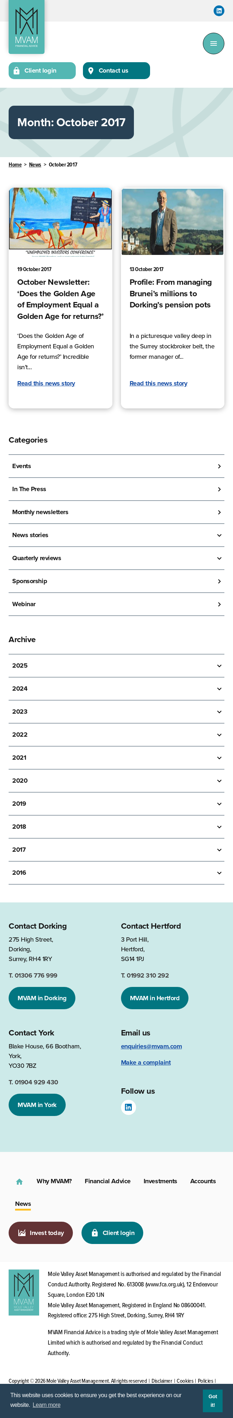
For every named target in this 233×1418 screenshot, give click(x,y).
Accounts (203, 1181)
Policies (205, 1381)
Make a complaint (146, 1062)
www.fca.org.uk (164, 1285)
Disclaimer (162, 1381)
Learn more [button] (46, 1405)
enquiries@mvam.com (151, 1046)
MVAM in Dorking (42, 998)
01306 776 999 (33, 975)
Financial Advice (108, 1181)
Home (15, 165)
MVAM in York (37, 1105)
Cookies (185, 1381)
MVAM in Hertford (155, 998)
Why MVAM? (54, 1181)
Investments (160, 1181)
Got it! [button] (213, 1401)
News (35, 165)
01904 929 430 (33, 1082)
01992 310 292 (145, 975)
